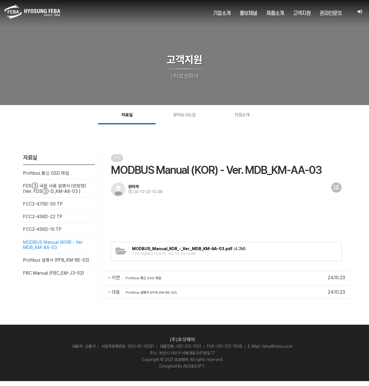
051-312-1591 (188, 351)
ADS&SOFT (193, 371)
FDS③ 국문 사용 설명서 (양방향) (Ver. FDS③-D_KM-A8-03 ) (54, 193)
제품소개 (275, 13)
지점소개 (242, 117)
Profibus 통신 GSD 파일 (46, 178)
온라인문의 (330, 13)
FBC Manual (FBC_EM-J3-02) (54, 279)
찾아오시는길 (184, 117)
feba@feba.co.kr (277, 351)
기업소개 (221, 13)
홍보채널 (248, 13)
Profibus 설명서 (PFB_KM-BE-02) (57, 266)
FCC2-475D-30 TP (43, 209)
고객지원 (301, 13)
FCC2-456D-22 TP (43, 222)
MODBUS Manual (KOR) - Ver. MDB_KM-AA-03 (54, 250)
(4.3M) (189, 253)
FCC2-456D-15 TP (43, 235)
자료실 (127, 117)
